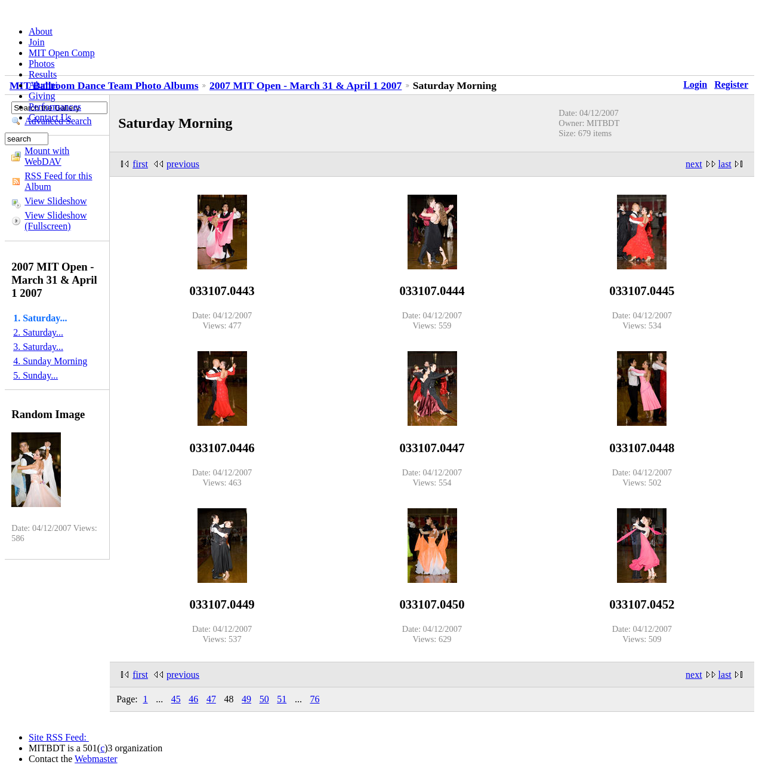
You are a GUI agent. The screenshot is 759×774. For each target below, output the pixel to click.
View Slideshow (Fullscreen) (55, 220)
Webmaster (96, 759)
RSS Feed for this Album (58, 181)
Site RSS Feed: (59, 737)
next (694, 164)
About (41, 31)
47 (211, 699)
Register (731, 84)
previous (182, 164)
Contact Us (50, 117)
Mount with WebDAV (46, 156)
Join (37, 42)
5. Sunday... (35, 375)
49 (246, 699)
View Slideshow (55, 201)
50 (264, 699)
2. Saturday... (38, 332)
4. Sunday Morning (50, 361)
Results (43, 74)
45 (176, 699)
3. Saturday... (38, 347)
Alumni (43, 85)
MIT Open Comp (62, 53)
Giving (42, 96)
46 (193, 699)
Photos (42, 64)
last (725, 164)
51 (281, 699)
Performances (55, 107)
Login (695, 84)
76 (314, 699)
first (140, 164)
